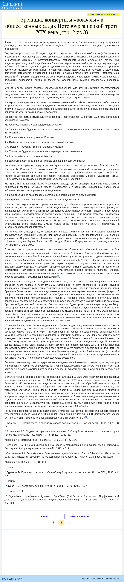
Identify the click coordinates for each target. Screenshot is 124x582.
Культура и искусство (103, 14)
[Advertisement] (62, 553)
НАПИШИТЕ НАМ (12, 578)
